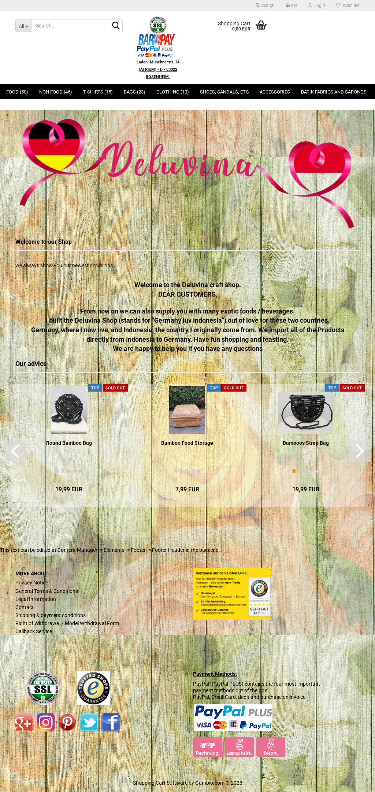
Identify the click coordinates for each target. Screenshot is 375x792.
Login (316, 5)
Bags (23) (134, 92)
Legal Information (35, 599)
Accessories (275, 92)
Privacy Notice (31, 583)
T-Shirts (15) (98, 92)
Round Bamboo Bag (69, 443)
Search (265, 5)
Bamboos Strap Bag (306, 443)
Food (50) (17, 92)
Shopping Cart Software (160, 783)
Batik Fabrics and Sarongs (334, 92)
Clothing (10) (172, 92)
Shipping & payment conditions (50, 615)
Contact (24, 607)
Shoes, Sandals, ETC (224, 92)
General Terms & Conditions (46, 591)
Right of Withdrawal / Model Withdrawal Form (67, 623)
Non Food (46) (55, 92)
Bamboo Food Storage (187, 443)
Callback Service (33, 631)
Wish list (348, 5)
